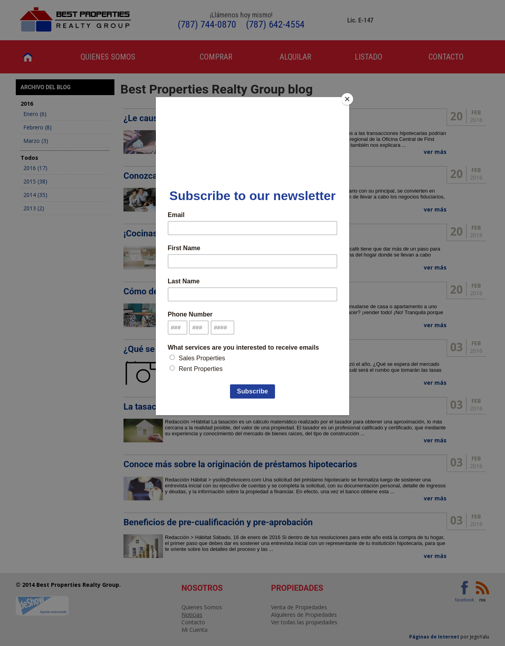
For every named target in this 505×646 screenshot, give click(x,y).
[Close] (347, 99)
